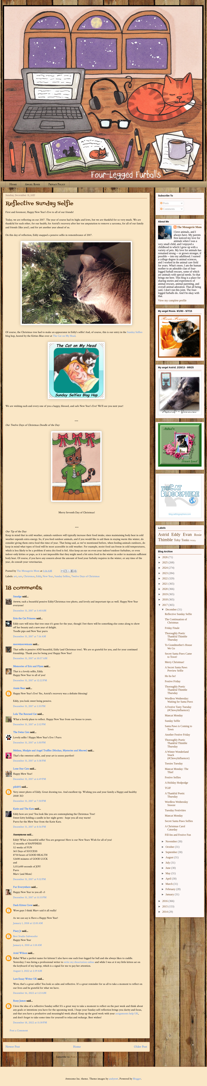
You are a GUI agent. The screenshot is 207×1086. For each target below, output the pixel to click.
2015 (165, 906)
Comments (167, 208)
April (169, 878)
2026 (165, 557)
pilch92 (17, 787)
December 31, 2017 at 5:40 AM (29, 610)
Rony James (19, 1001)
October (170, 846)
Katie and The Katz (23, 809)
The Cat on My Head (64, 336)
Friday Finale (172, 628)
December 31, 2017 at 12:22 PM (30, 680)
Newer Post (12, 1047)
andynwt (113, 1079)
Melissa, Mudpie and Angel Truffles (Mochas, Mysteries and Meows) (50, 750)
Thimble (165, 539)
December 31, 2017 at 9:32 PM (29, 879)
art (15, 576)
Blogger (137, 1079)
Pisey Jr (17, 931)
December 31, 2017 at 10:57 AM (30, 658)
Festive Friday (172, 681)
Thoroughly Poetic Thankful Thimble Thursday (176, 636)
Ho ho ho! (170, 676)
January (170, 894)
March (169, 883)
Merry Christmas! (174, 662)
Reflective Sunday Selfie (178, 614)
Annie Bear (19, 688)
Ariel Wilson (20, 953)
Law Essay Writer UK (25, 979)
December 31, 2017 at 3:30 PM (29, 742)
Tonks (185, 540)
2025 (165, 562)
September (172, 852)
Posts (164, 203)
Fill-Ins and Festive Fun (178, 834)
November (172, 841)
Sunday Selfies (134, 332)
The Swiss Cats (21, 732)
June (168, 867)
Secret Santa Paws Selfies (179, 821)
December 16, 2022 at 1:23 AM (29, 993)
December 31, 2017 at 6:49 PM (29, 779)
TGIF (168, 787)
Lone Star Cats (21, 769)
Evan (187, 534)
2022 (165, 578)
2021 (165, 583)
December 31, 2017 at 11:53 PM (29, 897)
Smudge (17, 596)
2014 (165, 911)
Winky (193, 540)
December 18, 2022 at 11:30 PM (30, 1022)
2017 (165, 604)
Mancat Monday (174, 715)
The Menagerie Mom (189, 227)
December (171, 609)
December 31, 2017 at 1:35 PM (29, 706)
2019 (165, 594)
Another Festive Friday (177, 734)
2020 (165, 588)
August (170, 857)
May (168, 873)
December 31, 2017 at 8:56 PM (29, 827)
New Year (48, 576)
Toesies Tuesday (174, 763)
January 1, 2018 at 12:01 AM (28, 923)
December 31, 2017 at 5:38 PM (29, 761)
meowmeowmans (22, 644)
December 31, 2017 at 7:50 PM (29, 801)
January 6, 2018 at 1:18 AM (27, 945)
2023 (165, 573)
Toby (177, 540)
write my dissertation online (79, 962)
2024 (165, 567)
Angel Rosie (32, 184)
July (168, 862)
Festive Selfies (173, 777)
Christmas (29, 576)
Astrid (163, 534)
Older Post (140, 1047)
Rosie (198, 535)
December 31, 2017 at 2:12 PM (29, 724)
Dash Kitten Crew (22, 905)
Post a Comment (19, 1030)
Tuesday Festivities (175, 810)
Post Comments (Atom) (84, 1057)
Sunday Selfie (172, 720)
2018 (165, 599)
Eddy (38, 576)
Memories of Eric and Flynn (28, 666)
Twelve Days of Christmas (85, 576)
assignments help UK (126, 1013)
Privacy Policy (56, 184)
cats (20, 576)
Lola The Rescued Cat (25, 714)
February (171, 889)
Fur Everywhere (22, 887)
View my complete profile (172, 300)
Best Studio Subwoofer (25, 936)
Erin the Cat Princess (24, 618)
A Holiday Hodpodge (176, 782)
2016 (165, 901)
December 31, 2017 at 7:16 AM (29, 636)
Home (13, 184)
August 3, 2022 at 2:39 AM (27, 971)
